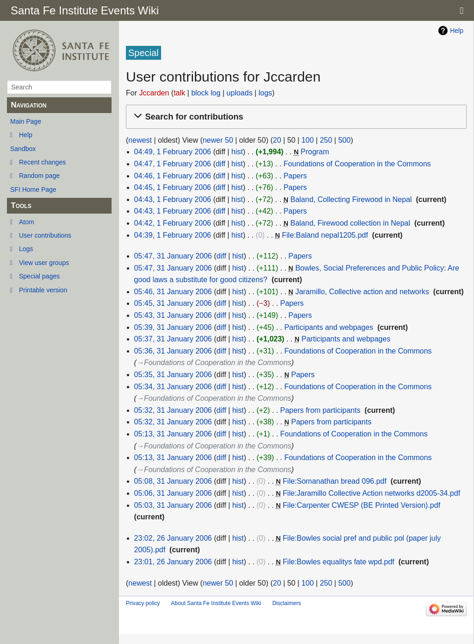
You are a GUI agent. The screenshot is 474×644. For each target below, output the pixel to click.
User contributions (45, 235)
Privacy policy (143, 603)
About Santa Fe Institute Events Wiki (216, 603)
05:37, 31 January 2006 (173, 339)
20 (277, 140)
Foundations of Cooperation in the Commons (356, 164)
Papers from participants (320, 410)
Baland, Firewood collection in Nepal (350, 223)
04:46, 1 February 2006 (172, 176)
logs (265, 93)
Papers (295, 176)
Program (314, 152)
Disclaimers (286, 603)
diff (220, 164)
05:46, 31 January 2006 (173, 292)
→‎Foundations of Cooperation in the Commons (214, 362)
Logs (26, 249)
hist (237, 152)
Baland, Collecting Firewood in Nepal (351, 199)
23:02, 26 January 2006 (173, 538)
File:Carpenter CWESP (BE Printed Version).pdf (361, 505)
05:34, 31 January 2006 (173, 387)
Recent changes (42, 162)
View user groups (44, 262)
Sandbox (23, 148)
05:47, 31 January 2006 (173, 256)
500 (344, 140)
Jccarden (154, 93)
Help (25, 135)
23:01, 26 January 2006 (173, 562)
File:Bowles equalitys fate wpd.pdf (338, 562)
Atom (26, 222)
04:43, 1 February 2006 (172, 199)
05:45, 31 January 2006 (173, 303)
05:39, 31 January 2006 (173, 327)
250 (326, 140)
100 (307, 140)
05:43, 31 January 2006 (173, 315)
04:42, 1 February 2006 (172, 223)
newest (140, 140)
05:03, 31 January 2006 (173, 505)
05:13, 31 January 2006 (173, 434)
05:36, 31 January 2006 (173, 351)
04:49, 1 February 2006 (172, 152)
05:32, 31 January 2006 (173, 410)
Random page (39, 175)
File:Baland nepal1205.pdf (325, 235)
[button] (294, 117)
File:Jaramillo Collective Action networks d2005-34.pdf (371, 493)
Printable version (43, 290)
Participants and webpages (328, 327)
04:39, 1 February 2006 (172, 235)
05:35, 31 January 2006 (173, 375)
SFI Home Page (33, 189)
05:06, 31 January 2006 (173, 493)
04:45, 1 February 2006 (172, 187)
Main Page (25, 121)
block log (205, 93)
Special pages (39, 276)
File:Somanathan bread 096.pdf (335, 481)
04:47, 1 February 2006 (172, 164)
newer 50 (218, 140)
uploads (239, 93)
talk (179, 93)
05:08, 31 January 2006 (173, 481)
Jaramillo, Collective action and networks (362, 292)
